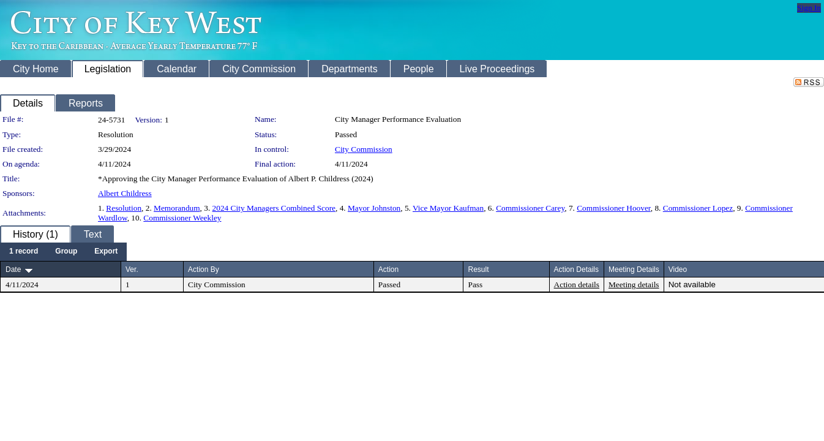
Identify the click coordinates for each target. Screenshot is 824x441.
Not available (692, 284)
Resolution (123, 208)
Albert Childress (125, 193)
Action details (576, 284)
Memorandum (177, 208)
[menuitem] (24, 251)
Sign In (809, 7)
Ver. (131, 269)
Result (478, 269)
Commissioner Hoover (614, 208)
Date (13, 269)
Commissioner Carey (530, 208)
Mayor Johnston (374, 208)
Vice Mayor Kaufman (448, 208)
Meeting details (634, 284)
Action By (203, 269)
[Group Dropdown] (66, 251)
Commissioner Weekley (182, 217)
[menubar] (63, 252)
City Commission (363, 149)
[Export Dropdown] (106, 251)
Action (388, 269)
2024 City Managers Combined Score (273, 208)
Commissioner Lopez (698, 208)
